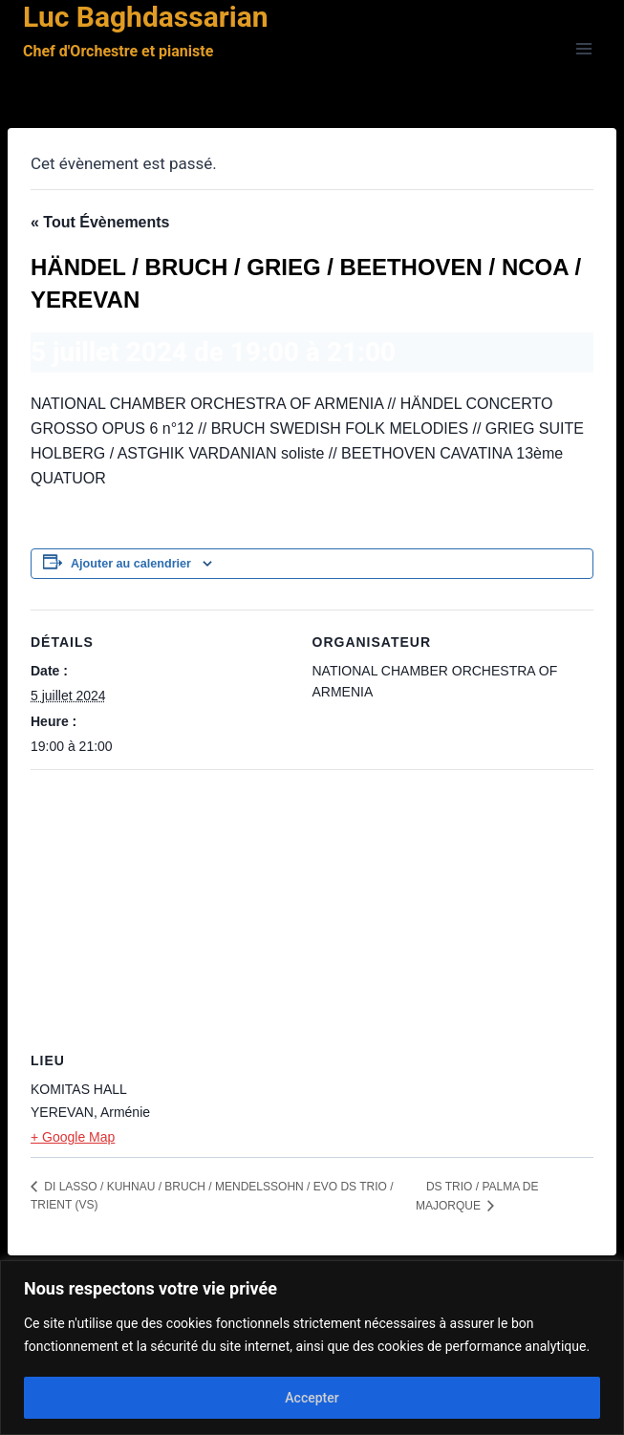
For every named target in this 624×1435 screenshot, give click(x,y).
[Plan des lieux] (312, 907)
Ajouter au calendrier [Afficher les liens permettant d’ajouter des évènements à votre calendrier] (131, 563)
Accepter (311, 1397)
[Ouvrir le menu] (583, 49)
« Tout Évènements (100, 222)
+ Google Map (73, 1137)
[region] (312, 1347)
